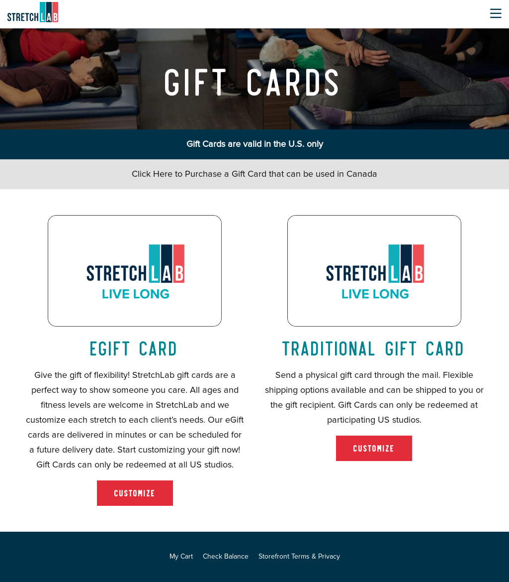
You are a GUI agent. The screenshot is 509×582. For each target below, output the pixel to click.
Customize (135, 492)
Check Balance (226, 556)
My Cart (181, 556)
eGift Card (134, 347)
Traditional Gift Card (374, 347)
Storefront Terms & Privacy (299, 556)
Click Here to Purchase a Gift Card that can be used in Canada (254, 174)
